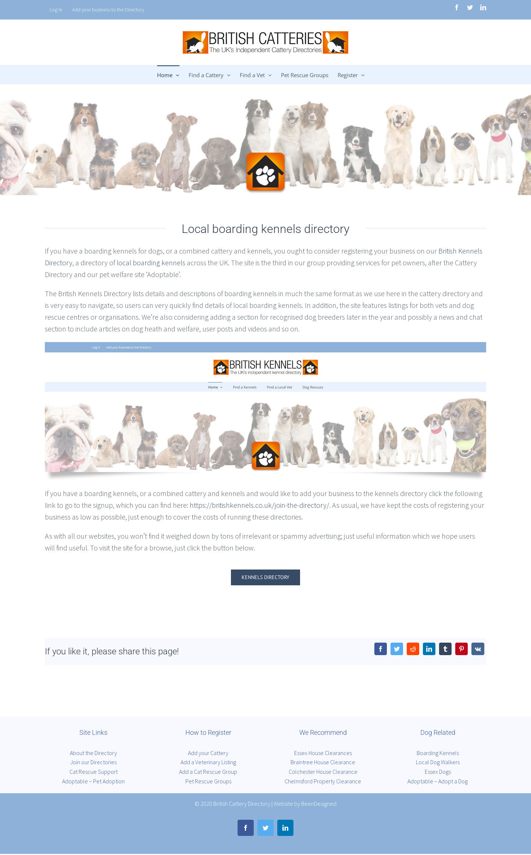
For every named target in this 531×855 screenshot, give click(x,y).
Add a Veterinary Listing (208, 762)
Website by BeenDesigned (305, 803)
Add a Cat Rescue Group (208, 771)
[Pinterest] (461, 649)
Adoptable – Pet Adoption (93, 781)
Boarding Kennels (438, 753)
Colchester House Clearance (323, 771)
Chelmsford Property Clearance (323, 781)
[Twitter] (397, 649)
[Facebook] (381, 649)
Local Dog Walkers (438, 762)
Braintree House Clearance (323, 762)
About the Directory (93, 753)
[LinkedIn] (429, 649)
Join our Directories (93, 762)
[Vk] (478, 649)
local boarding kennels (151, 262)
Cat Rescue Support (94, 771)
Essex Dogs (438, 771)
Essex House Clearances (323, 753)
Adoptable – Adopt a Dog (437, 781)
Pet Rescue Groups (208, 781)
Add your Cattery (208, 753)
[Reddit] (413, 649)
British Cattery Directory (241, 803)
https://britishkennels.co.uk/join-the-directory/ (259, 505)
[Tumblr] (445, 649)
